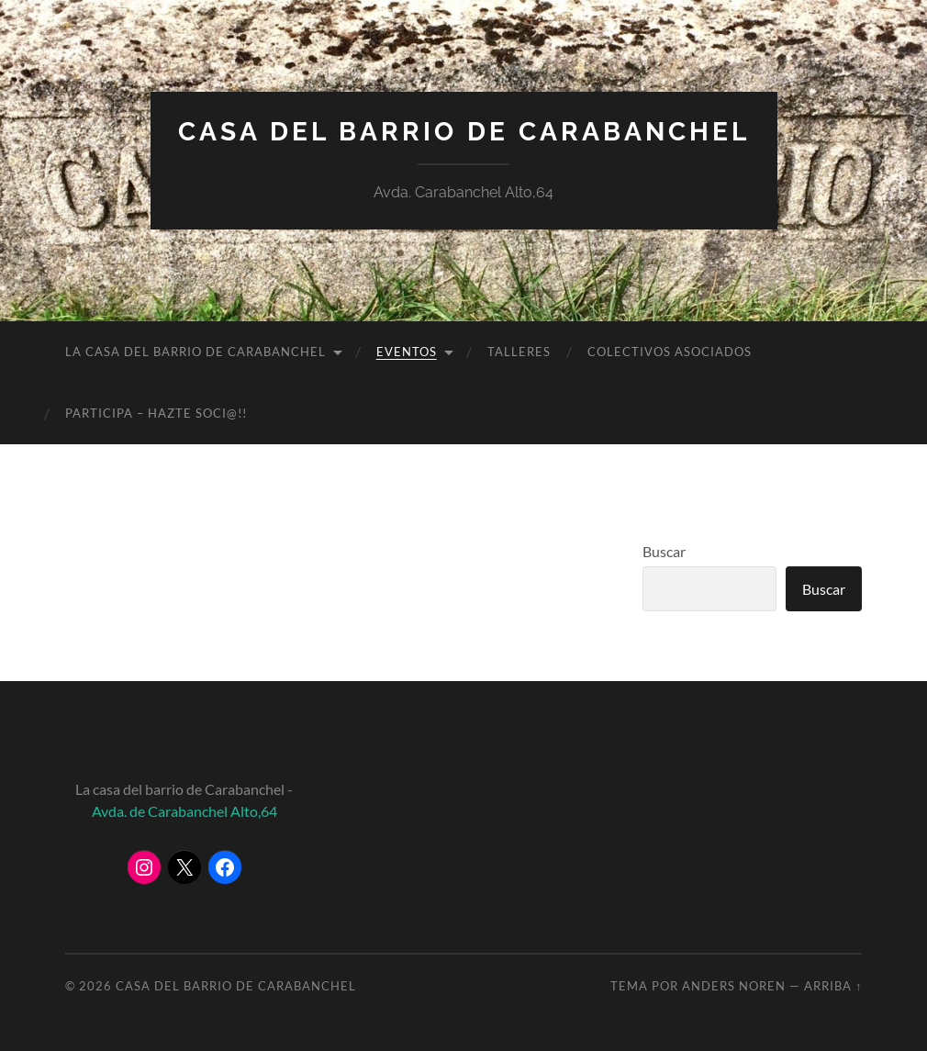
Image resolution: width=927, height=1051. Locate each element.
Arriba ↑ (833, 985)
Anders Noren (734, 985)
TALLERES (519, 351)
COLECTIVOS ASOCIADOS (669, 351)
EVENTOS (406, 351)
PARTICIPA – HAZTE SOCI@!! (156, 413)
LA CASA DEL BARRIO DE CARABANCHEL (195, 351)
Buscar (664, 551)
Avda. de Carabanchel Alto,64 (184, 811)
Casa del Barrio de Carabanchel (464, 132)
